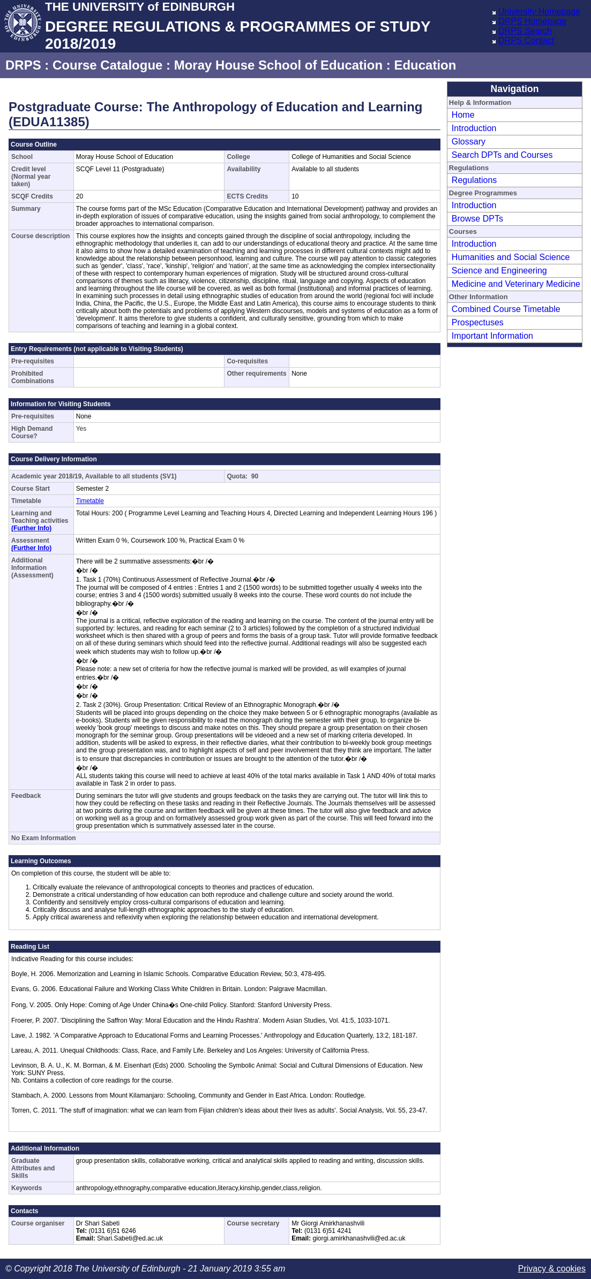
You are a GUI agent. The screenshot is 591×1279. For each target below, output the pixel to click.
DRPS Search (525, 30)
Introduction (474, 128)
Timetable (90, 501)
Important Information (492, 335)
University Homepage (539, 11)
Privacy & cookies (552, 1268)
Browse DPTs (477, 218)
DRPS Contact (526, 40)
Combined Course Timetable (506, 309)
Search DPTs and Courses (502, 154)
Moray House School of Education (278, 65)
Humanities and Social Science (511, 257)
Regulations (474, 180)
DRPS (23, 65)
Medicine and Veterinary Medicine (516, 283)
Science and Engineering (499, 270)
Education (425, 65)
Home (463, 114)
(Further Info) (31, 528)
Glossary (468, 141)
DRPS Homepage (532, 21)
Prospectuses (478, 322)
